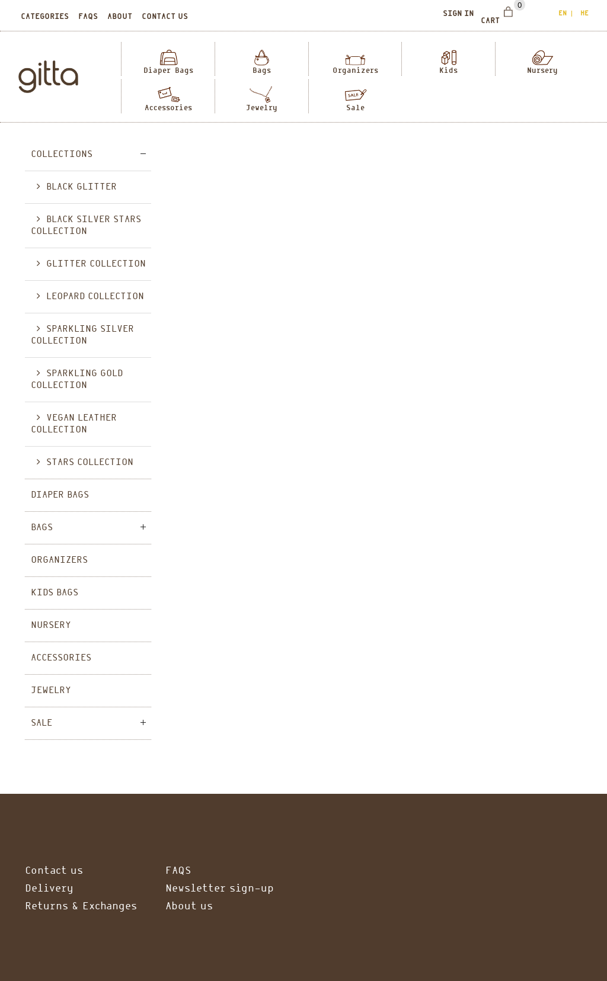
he (584, 14)
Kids (448, 70)
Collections (61, 154)
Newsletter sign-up (219, 888)
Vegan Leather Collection (74, 424)
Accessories (168, 107)
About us (189, 906)
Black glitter (81, 187)
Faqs (88, 17)
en (562, 14)
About (119, 17)
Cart (490, 21)
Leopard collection (95, 296)
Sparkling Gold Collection (77, 379)
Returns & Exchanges (81, 906)
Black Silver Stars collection (86, 225)
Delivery (49, 888)
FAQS (178, 871)
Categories (45, 17)
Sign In (458, 14)
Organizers (355, 70)
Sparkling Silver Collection (82, 335)
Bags (262, 70)
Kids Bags (54, 593)
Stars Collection (89, 462)
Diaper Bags (168, 70)
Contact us (165, 17)
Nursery (542, 70)
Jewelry (261, 107)
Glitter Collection (96, 264)
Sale (355, 107)
